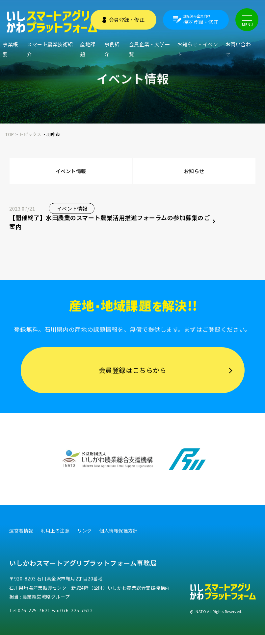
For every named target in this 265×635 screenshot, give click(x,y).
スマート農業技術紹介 (50, 49)
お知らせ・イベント (197, 49)
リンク (84, 530)
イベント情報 (71, 171)
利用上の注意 (55, 530)
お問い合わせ (238, 49)
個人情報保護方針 (118, 530)
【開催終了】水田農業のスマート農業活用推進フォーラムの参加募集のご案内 (109, 222)
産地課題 (87, 49)
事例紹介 (112, 49)
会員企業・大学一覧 (149, 49)
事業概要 (10, 49)
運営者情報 (21, 530)
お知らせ (194, 171)
